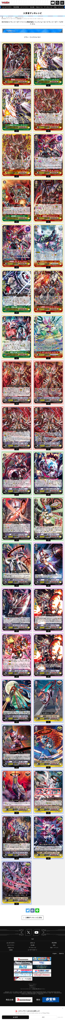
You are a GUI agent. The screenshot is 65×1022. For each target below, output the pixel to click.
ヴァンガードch (53, 3)
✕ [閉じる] (62, 1008)
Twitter (28, 932)
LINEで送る (37, 910)
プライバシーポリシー (32, 984)
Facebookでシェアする (32, 910)
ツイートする (28, 910)
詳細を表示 (60, 1017)
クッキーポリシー (32, 987)
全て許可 (15, 1017)
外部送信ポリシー (32, 985)
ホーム (2, 17)
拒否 (43, 1017)
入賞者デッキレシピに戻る (33, 917)
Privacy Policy (46, 1013)
